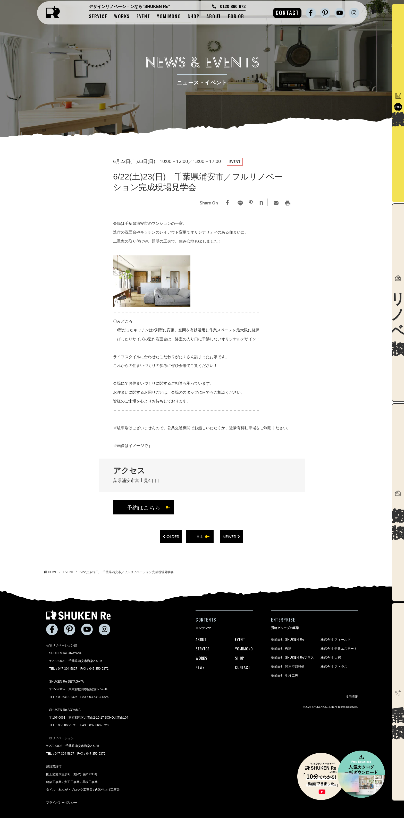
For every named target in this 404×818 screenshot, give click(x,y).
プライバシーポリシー (61, 802)
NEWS (200, 667)
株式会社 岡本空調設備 (288, 666)
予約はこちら (144, 507)
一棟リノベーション (60, 738)
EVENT (143, 16)
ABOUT (213, 16)
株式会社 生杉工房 (284, 675)
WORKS (122, 16)
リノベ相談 (398, 302)
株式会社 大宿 (331, 657)
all (200, 536)
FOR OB (236, 16)
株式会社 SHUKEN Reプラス (292, 657)
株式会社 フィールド (336, 639)
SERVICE (98, 16)
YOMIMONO (169, 16)
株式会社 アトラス (334, 666)
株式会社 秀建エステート (339, 648)
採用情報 (352, 697)
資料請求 (398, 102)
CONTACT (287, 12)
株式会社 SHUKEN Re (287, 639)
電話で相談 (398, 701)
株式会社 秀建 (281, 648)
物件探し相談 (398, 502)
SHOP (193, 16)
